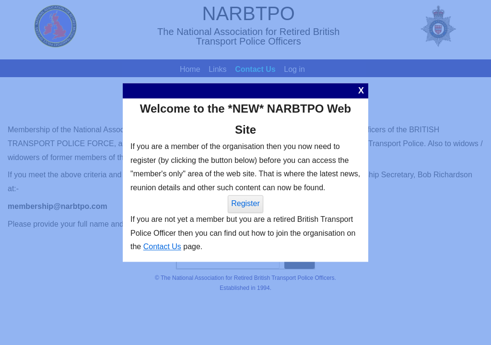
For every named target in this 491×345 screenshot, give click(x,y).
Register (245, 203)
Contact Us (162, 247)
